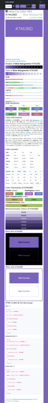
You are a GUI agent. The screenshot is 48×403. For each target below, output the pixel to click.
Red (13, 171)
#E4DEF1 (28, 73)
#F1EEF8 (36, 73)
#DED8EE (23, 212)
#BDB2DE (23, 215)
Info (17, 6)
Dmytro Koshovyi (28, 399)
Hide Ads (33, 6)
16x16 (7, 61)
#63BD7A (11, 114)
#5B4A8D (23, 221)
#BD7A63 (9, 194)
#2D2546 (23, 228)
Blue (24, 171)
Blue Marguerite (34, 120)
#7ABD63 (24, 108)
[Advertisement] (24, 48)
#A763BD (29, 194)
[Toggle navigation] (41, 2)
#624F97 (11, 67)
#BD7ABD (24, 114)
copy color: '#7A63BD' (37, 17)
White (41, 73)
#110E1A (34, 67)
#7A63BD (11, 108)
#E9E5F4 (31, 73)
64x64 (14, 61)
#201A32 (25, 67)
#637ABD (36, 108)
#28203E (22, 67)
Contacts (29, 8)
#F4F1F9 (39, 73)
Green (19, 171)
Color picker (9, 2)
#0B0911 (39, 67)
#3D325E (23, 225)
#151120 (31, 67)
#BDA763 (14, 199)
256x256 (23, 61)
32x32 (10, 61)
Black (41, 67)
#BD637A (36, 114)
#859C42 (14, 134)
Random (23, 6)
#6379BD (38, 194)
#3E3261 (16, 67)
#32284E (19, 67)
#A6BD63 (24, 205)
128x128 (18, 61)
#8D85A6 (23, 218)
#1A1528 (28, 67)
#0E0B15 (36, 67)
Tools (28, 5)
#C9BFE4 (19, 73)
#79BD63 (33, 199)
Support (42, 5)
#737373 (25, 134)
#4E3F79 (13, 67)
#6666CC (28, 132)
